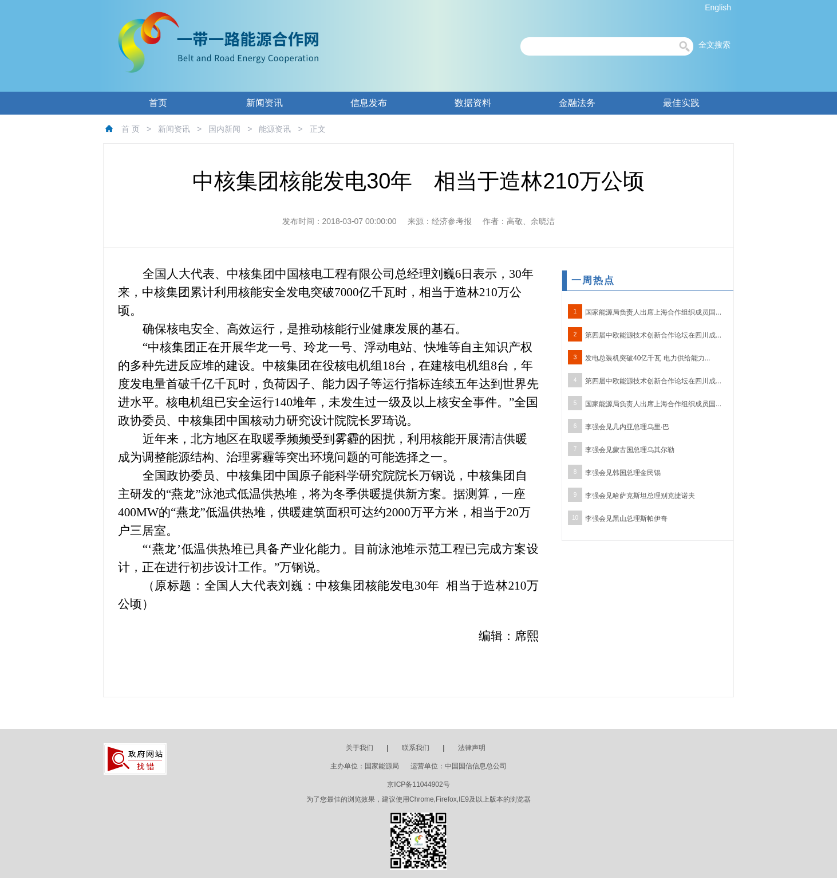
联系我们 (415, 748)
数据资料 (473, 103)
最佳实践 (681, 103)
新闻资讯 (264, 103)
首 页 (130, 129)
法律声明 (471, 748)
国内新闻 (224, 129)
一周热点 (593, 280)
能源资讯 (275, 129)
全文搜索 (714, 44)
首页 (158, 103)
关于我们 (359, 748)
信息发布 (368, 103)
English (718, 7)
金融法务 (577, 103)
